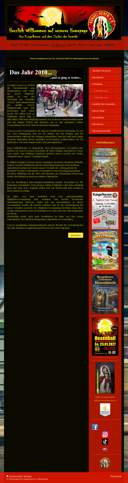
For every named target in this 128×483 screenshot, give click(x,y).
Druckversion (14, 476)
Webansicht (116, 476)
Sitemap (28, 476)
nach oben (75, 235)
